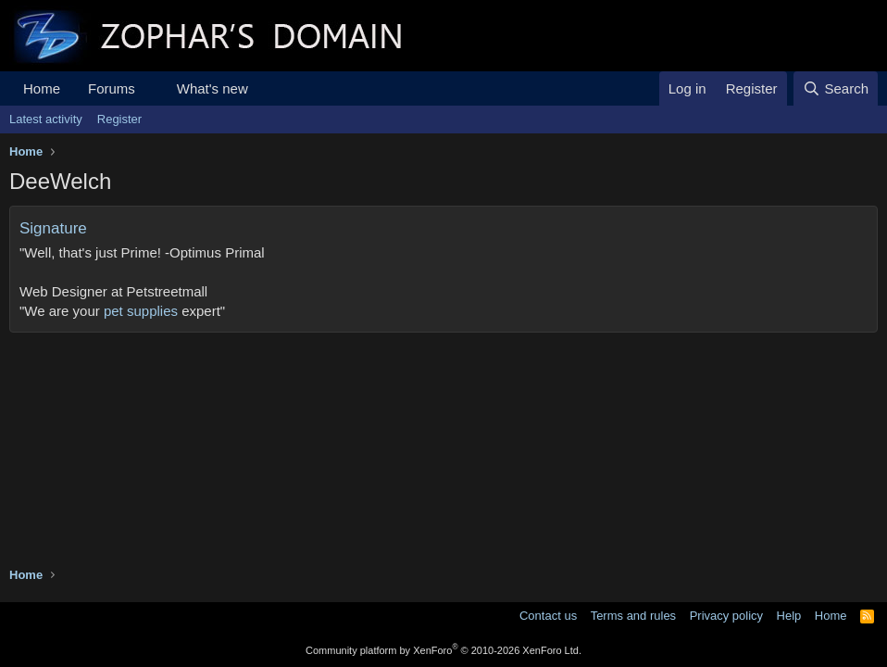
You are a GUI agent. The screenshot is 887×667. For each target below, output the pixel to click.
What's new (212, 88)
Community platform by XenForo (443, 650)
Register (119, 119)
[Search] (835, 88)
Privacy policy (726, 616)
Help (789, 616)
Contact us (548, 616)
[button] (150, 88)
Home (41, 88)
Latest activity (45, 119)
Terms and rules (633, 616)
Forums (111, 88)
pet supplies (141, 311)
